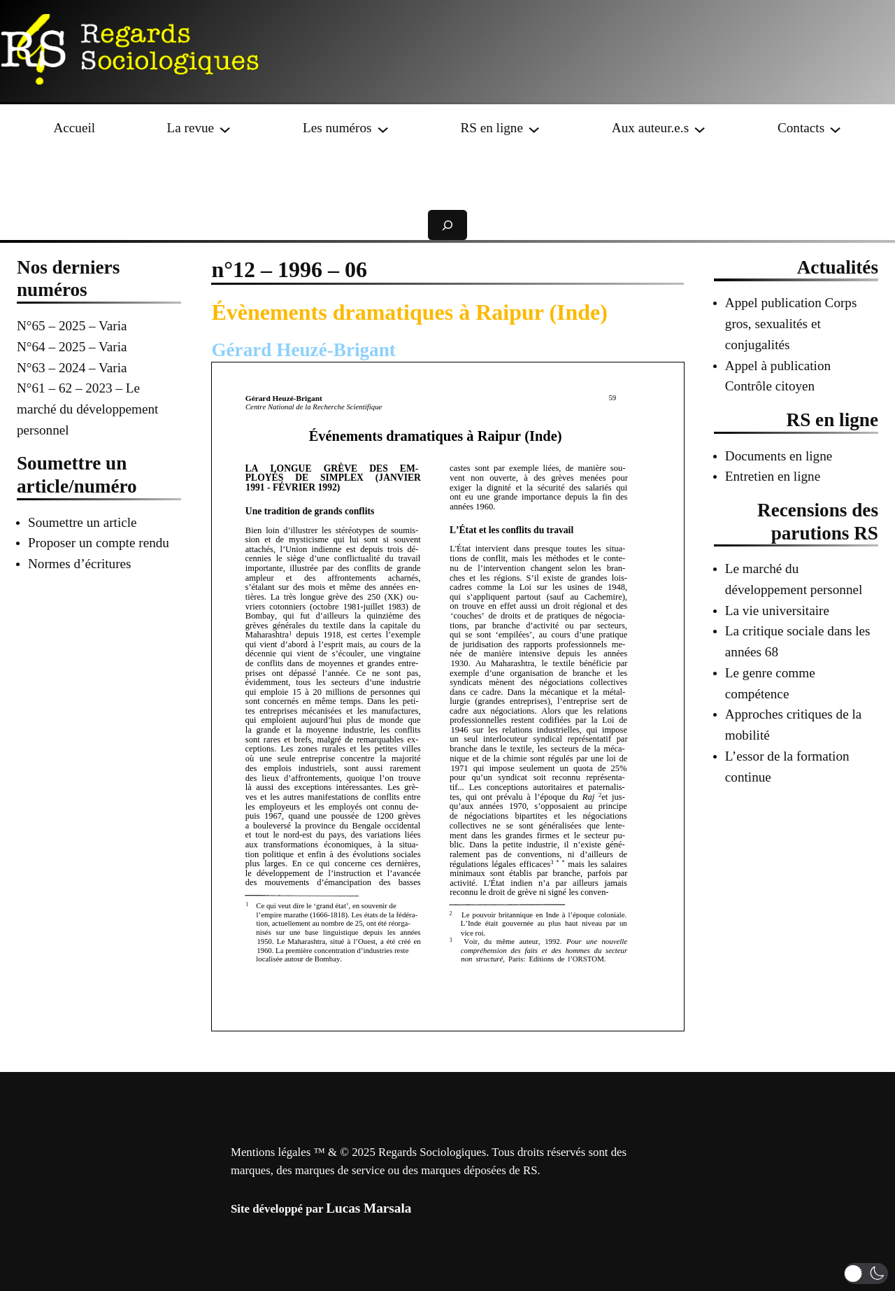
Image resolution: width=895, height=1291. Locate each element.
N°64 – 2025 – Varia (72, 346)
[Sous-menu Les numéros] (383, 128)
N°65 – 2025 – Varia (72, 325)
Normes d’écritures (79, 563)
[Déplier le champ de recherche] (447, 225)
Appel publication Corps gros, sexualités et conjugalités (791, 323)
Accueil (74, 127)
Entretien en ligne (772, 476)
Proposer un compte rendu (98, 542)
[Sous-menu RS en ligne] (534, 128)
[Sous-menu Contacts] (835, 128)
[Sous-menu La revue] (225, 128)
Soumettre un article (82, 522)
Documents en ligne (778, 456)
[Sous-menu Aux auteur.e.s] (700, 128)
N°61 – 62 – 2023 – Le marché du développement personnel (87, 409)
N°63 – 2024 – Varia (72, 367)
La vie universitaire (777, 610)
